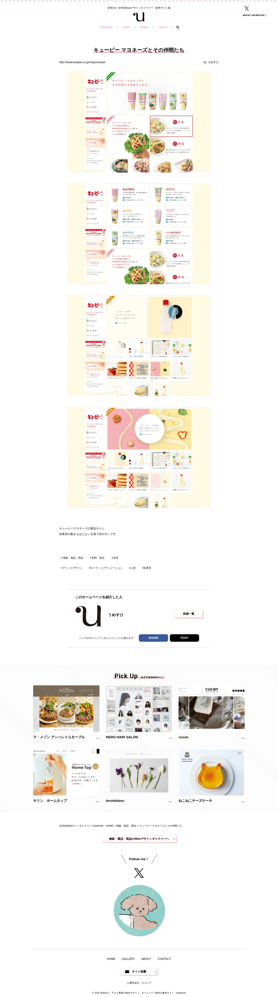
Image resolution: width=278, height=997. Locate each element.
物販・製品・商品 (73, 557)
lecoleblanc (115, 800)
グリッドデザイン (72, 567)
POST (184, 637)
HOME (111, 958)
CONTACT (164, 958)
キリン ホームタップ (50, 800)
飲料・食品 (97, 557)
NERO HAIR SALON (122, 737)
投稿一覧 (188, 613)
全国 (115, 557)
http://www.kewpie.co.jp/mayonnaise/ (82, 62)
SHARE (153, 637)
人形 (133, 567)
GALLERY (128, 958)
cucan (183, 737)
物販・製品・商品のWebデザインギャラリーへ (139, 838)
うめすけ (213, 62)
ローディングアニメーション (106, 567)
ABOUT (146, 958)
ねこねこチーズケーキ (195, 800)
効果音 (147, 567)
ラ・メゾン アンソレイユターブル (59, 737)
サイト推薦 (139, 971)
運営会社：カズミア (140, 983)
